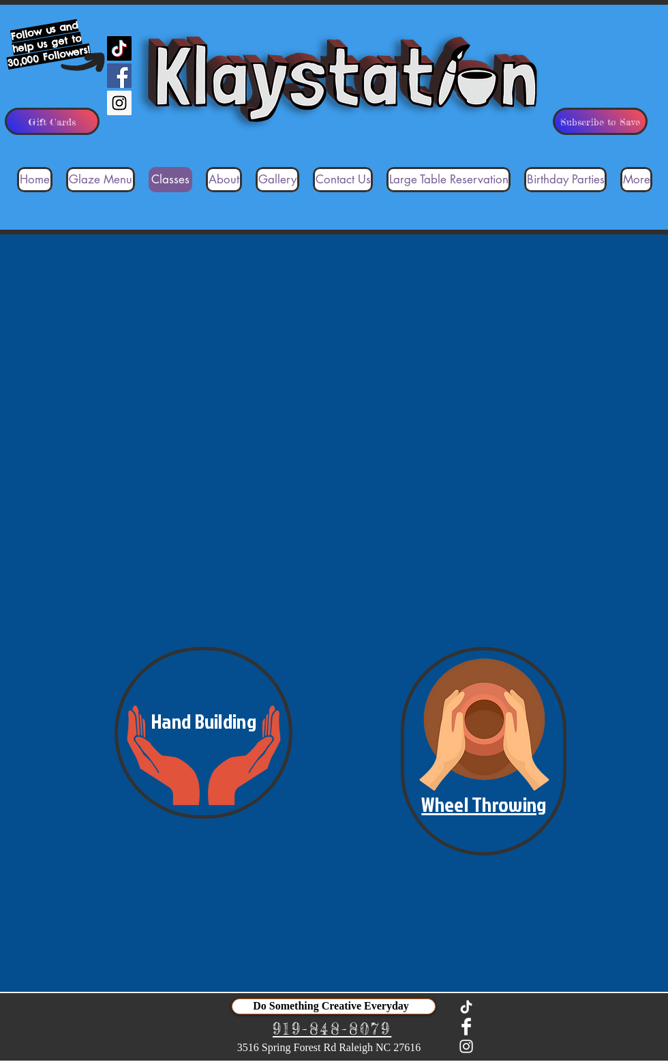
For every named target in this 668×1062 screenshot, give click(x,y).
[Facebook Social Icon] (119, 75)
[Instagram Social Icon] (119, 103)
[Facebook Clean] (466, 1026)
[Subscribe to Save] (600, 121)
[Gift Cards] (52, 121)
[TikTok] (119, 48)
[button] (203, 733)
